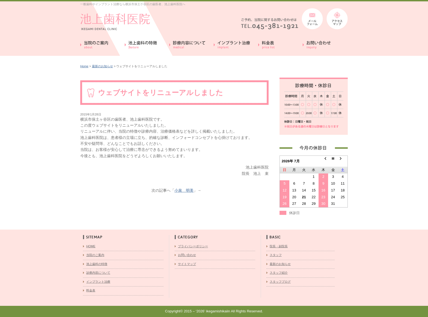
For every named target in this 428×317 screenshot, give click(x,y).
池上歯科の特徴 (96, 264)
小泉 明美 (184, 190)
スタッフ (276, 255)
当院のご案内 (95, 255)
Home (84, 66)
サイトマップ (187, 264)
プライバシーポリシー (193, 246)
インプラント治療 (98, 281)
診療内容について (98, 272)
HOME (91, 246)
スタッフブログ (280, 281)
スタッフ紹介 (279, 272)
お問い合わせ (187, 255)
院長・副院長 (279, 246)
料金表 (90, 290)
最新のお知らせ (102, 66)
